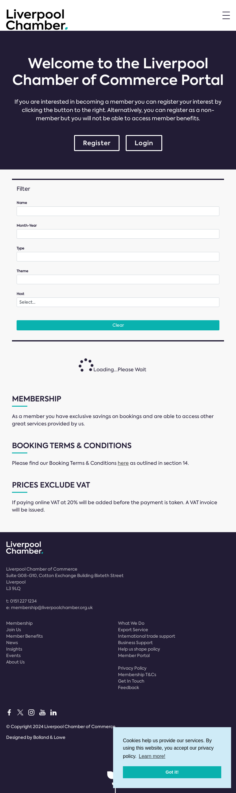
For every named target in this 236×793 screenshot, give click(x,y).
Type (20, 248)
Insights (14, 649)
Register (97, 143)
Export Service (133, 629)
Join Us (13, 629)
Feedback (128, 687)
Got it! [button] (172, 772)
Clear (118, 325)
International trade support (146, 636)
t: (21, 601)
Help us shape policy (139, 649)
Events (13, 655)
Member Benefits (24, 636)
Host (20, 294)
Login (144, 143)
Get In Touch (131, 681)
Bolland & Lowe (49, 737)
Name (22, 203)
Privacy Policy (132, 668)
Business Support (135, 642)
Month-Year (27, 225)
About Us (15, 662)
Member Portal (134, 655)
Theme (22, 271)
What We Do (131, 623)
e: (49, 607)
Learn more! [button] (152, 756)
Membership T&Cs (137, 674)
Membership (19, 623)
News (12, 642)
